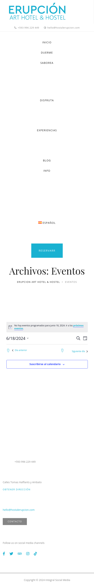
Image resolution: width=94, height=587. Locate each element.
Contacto (15, 521)
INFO (46, 170)
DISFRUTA (47, 100)
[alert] (47, 327)
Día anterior (19, 350)
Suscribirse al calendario (45, 364)
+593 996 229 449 (28, 27)
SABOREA (47, 63)
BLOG (47, 160)
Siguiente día (80, 351)
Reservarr (47, 250)
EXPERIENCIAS (47, 130)
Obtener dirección (17, 489)
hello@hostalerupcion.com (63, 27)
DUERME (47, 52)
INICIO (46, 42)
